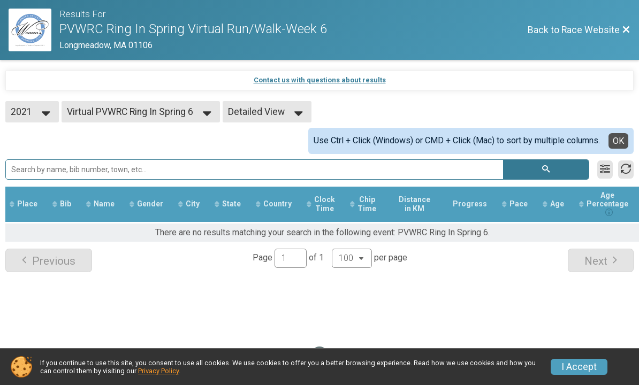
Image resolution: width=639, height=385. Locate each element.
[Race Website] (34, 30)
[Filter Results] (605, 169)
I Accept (579, 366)
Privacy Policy (158, 371)
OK (618, 141)
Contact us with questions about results (320, 80)
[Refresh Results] (626, 169)
